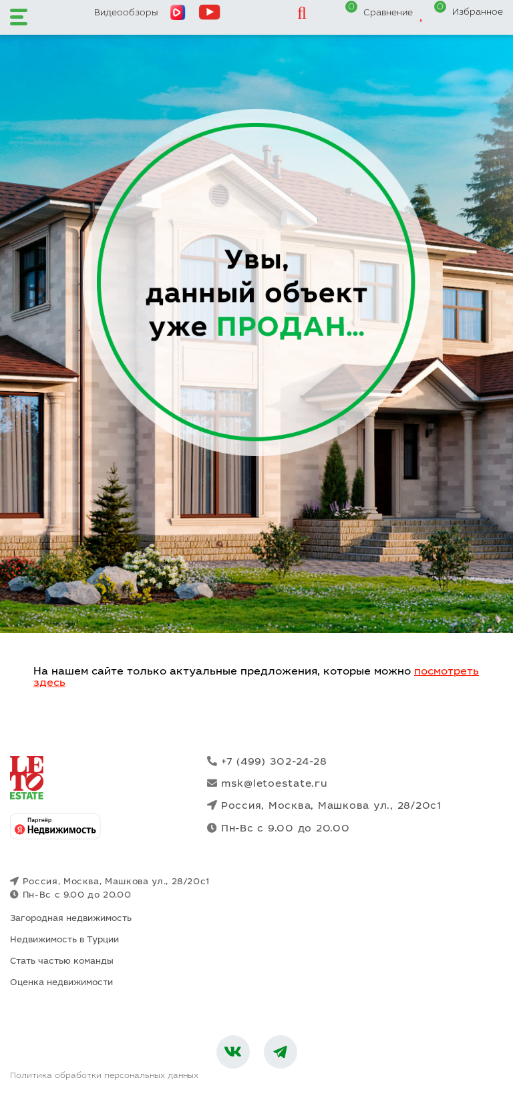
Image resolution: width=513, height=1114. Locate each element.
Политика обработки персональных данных (104, 1076)
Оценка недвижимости (61, 983)
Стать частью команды (62, 962)
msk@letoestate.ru (267, 783)
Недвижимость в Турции (64, 940)
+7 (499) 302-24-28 (267, 761)
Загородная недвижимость (71, 919)
